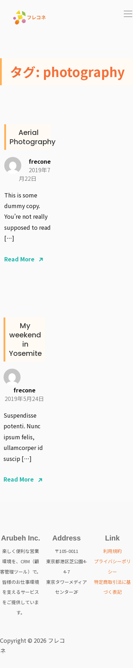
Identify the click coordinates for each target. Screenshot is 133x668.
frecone (40, 161)
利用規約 (112, 551)
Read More (19, 259)
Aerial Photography (33, 137)
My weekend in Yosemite (25, 339)
